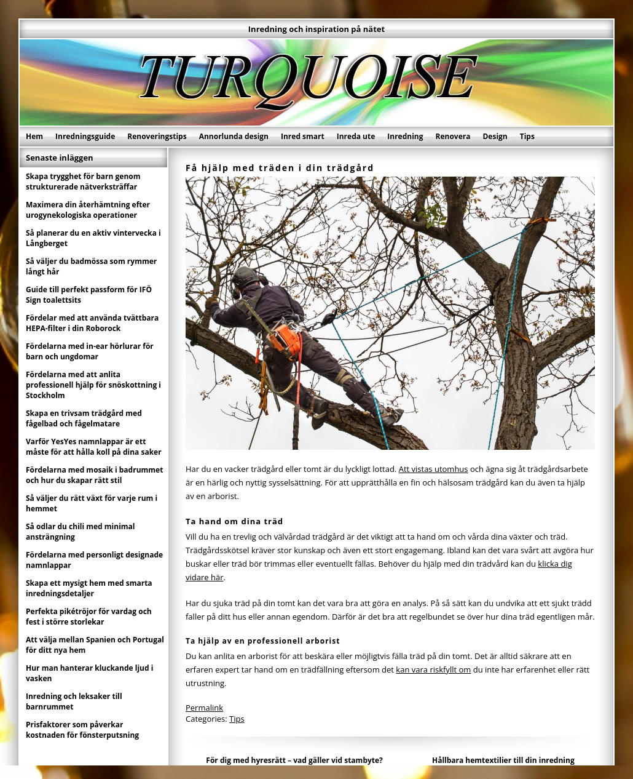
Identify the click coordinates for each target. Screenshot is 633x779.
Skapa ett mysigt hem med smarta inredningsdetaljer (89, 588)
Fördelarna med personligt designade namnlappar (94, 559)
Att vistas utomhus (433, 468)
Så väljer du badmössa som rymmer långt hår (91, 266)
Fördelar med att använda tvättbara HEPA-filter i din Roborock (92, 323)
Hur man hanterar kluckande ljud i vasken (89, 673)
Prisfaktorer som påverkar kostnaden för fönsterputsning (82, 729)
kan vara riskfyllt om (433, 669)
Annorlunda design (234, 136)
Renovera (453, 136)
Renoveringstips (156, 136)
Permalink (204, 707)
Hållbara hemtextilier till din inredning (503, 760)
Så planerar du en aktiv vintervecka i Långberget (93, 238)
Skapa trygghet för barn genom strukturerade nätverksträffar (83, 181)
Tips (527, 136)
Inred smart (302, 136)
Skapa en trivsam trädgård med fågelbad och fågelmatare (84, 418)
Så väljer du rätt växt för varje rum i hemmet (91, 503)
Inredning (405, 136)
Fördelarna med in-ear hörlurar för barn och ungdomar (90, 351)
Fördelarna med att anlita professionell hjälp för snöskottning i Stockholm (93, 385)
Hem (34, 136)
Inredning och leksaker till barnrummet (74, 701)
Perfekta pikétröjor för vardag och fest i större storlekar (89, 616)
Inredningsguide (85, 136)
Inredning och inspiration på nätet (316, 28)
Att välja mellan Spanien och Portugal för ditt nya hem (95, 644)
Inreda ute (356, 136)
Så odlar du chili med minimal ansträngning (80, 531)
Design (494, 136)
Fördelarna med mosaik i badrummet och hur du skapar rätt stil (94, 475)
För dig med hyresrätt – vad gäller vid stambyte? (294, 760)
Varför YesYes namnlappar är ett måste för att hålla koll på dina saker (94, 446)
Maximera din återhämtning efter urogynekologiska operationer (88, 209)
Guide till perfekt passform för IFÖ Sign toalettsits (89, 294)
